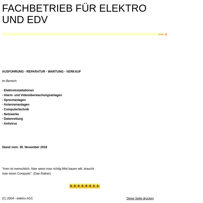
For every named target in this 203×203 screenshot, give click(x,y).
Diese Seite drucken (140, 198)
